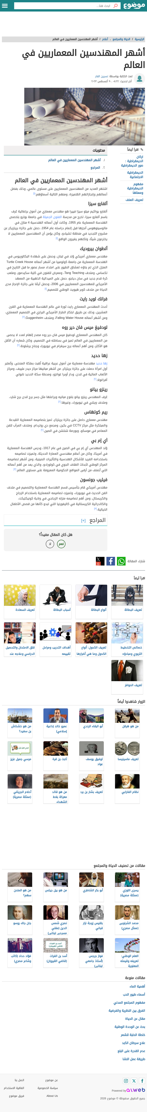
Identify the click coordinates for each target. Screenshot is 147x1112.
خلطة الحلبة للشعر (133, 1035)
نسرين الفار (101, 76)
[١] (34, 193)
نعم (61, 544)
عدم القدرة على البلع (131, 1051)
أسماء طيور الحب (134, 995)
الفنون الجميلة (52, 217)
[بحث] (115, 5)
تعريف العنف (134, 200)
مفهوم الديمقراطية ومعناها (135, 188)
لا (50, 544)
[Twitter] (134, 1081)
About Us (52, 1096)
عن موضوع (51, 1080)
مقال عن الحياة (135, 1019)
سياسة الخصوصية (48, 1088)
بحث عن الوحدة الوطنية (129, 1027)
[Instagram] (126, 1081)
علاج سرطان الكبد (133, 1043)
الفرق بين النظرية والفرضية (127, 1011)
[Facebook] (142, 1081)
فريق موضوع (16, 1096)
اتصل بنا (19, 1080)
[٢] (23, 317)
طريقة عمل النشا (133, 1059)
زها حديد (101, 363)
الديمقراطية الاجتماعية (135, 175)
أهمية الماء (137, 986)
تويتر (100, 561)
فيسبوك (110, 561)
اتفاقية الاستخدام (14, 1088)
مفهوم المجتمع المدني (129, 1003)
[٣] (15, 469)
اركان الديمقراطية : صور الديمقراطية (132, 161)
